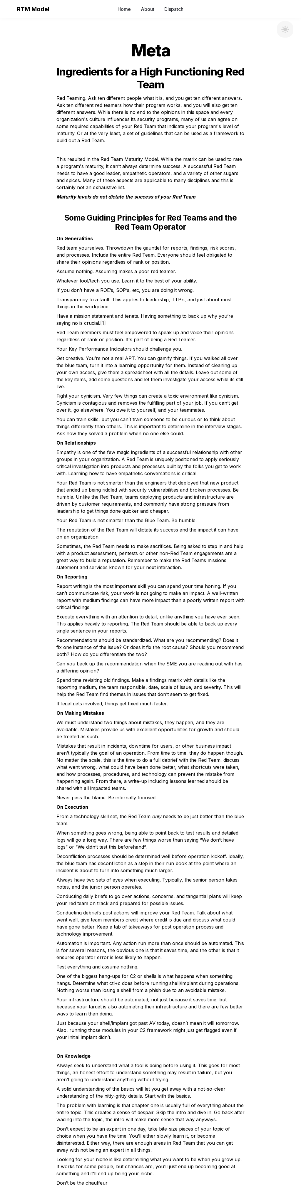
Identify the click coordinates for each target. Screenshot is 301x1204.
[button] (9, 9)
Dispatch (173, 9)
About (147, 9)
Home (124, 9)
